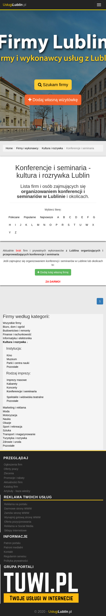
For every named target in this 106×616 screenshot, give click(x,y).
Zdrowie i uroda (12, 441)
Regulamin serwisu (15, 556)
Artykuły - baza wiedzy (17, 491)
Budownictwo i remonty (16, 330)
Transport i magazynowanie (19, 434)
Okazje (7, 422)
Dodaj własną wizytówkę (53, 99)
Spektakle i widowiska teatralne (25, 397)
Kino (9, 355)
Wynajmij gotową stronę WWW (22, 517)
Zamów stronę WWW (16, 512)
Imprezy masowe (17, 379)
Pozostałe (12, 366)
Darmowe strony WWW (18, 508)
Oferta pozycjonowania (17, 521)
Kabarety (12, 383)
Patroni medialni (13, 547)
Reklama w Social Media (18, 526)
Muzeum (12, 359)
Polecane (14, 217)
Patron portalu (12, 543)
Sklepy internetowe (15, 530)
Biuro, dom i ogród (13, 326)
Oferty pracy (11, 468)
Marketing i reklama (14, 407)
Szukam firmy (53, 84)
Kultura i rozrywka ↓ (15, 342)
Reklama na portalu (15, 504)
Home (9, 148)
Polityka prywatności (16, 560)
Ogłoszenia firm (13, 464)
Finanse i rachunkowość (17, 334)
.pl (14, 5)
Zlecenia (9, 473)
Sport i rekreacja (12, 426)
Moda (6, 411)
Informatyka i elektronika (17, 338)
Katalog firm (11, 486)
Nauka (6, 419)
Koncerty (12, 387)
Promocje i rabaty (14, 477)
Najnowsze (46, 217)
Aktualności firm (13, 482)
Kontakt (8, 551)
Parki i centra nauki (18, 362)
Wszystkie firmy (12, 322)
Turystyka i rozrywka (15, 438)
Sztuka (7, 430)
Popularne (30, 217)
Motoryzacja (10, 415)
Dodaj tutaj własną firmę (52, 272)
